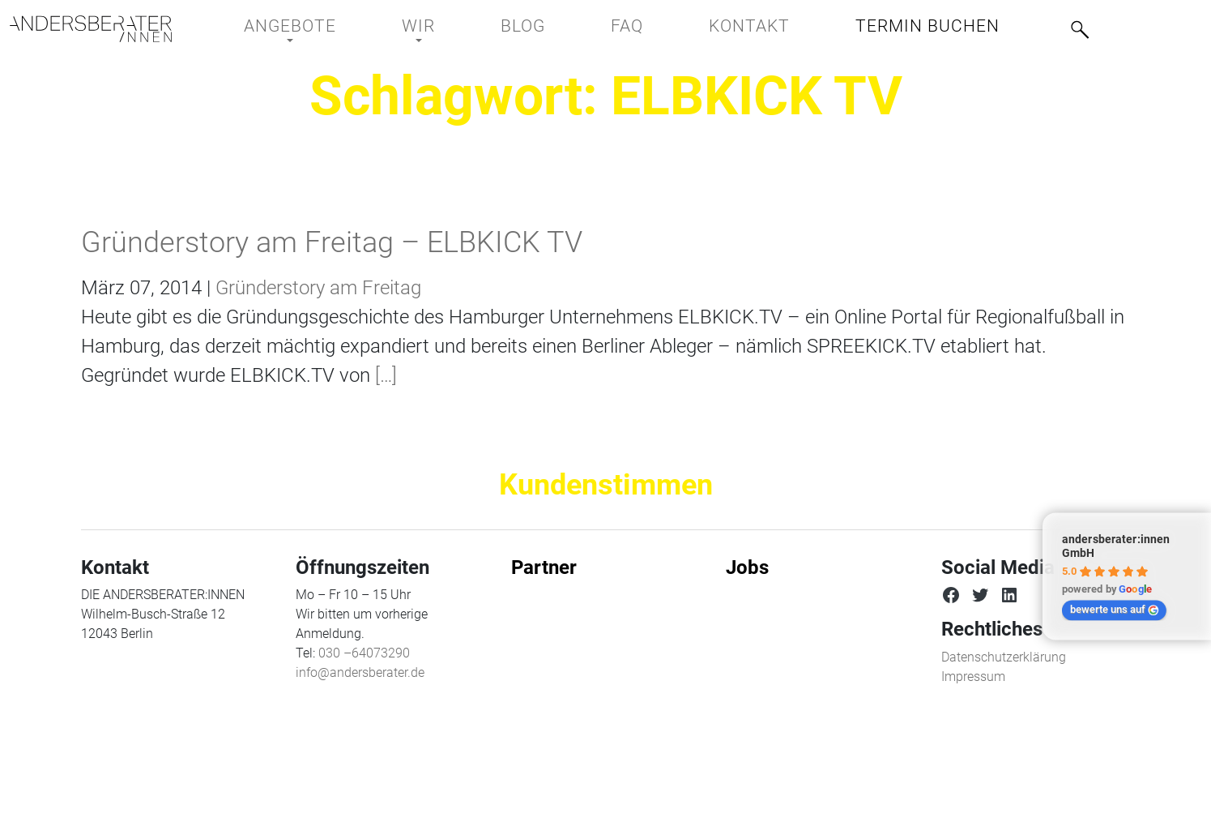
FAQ (627, 26)
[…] (383, 375)
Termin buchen (927, 26)
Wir (418, 26)
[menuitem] (1140, 24)
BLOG (523, 26)
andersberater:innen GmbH (1116, 546)
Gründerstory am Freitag (318, 287)
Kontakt (749, 26)
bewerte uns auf (1114, 609)
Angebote (290, 26)
